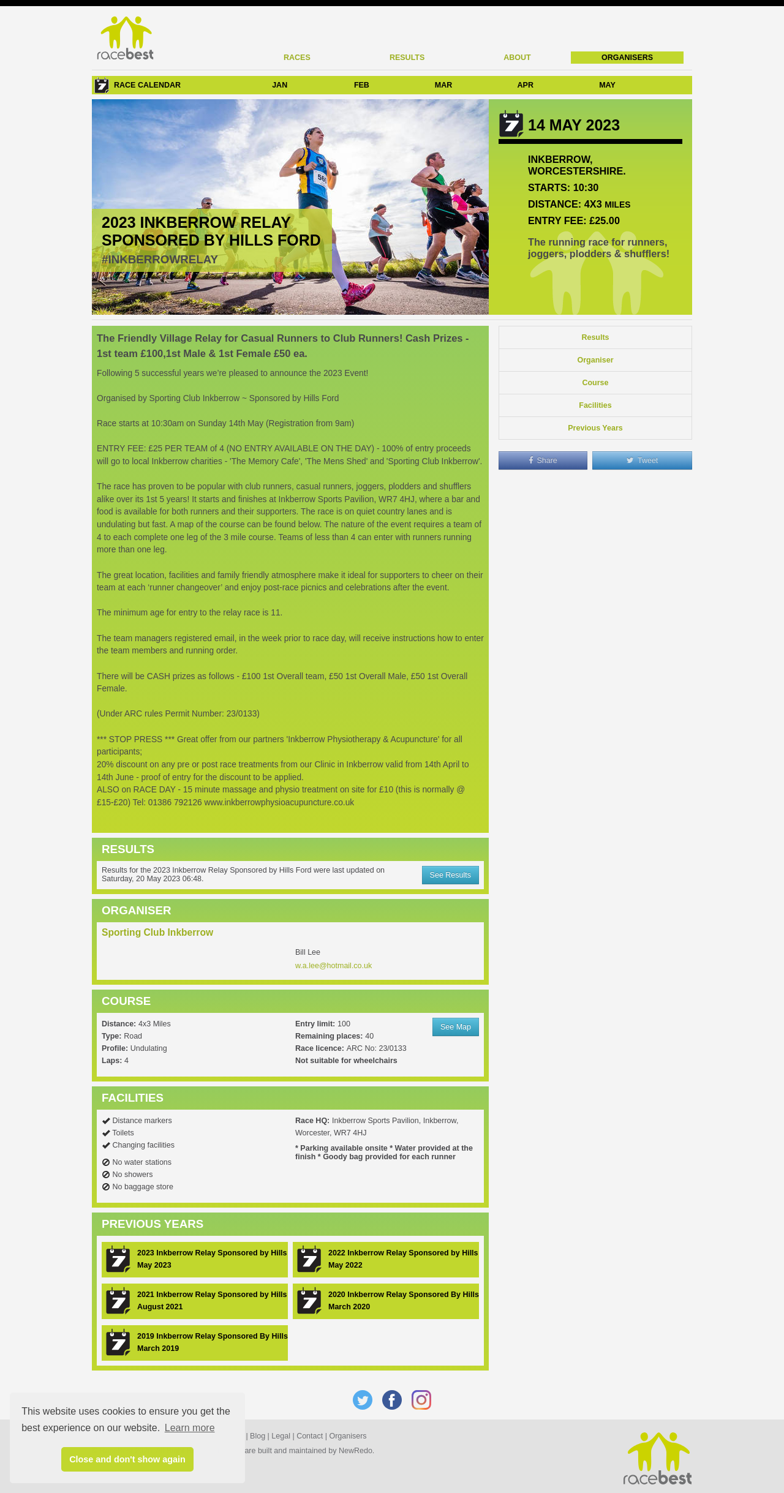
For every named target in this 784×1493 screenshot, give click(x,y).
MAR (443, 85)
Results (407, 57)
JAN (279, 85)
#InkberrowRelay (160, 259)
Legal (280, 1436)
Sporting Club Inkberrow (157, 932)
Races (297, 57)
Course (595, 382)
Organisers (627, 57)
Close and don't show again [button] (127, 1459)
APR (525, 85)
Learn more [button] (190, 1428)
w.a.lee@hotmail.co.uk (333, 965)
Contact (309, 1436)
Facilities (595, 405)
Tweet (642, 460)
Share (543, 460)
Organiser (595, 360)
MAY (607, 85)
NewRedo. (356, 1450)
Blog (257, 1436)
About (516, 57)
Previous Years (595, 428)
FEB (361, 85)
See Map (455, 1027)
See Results (450, 875)
